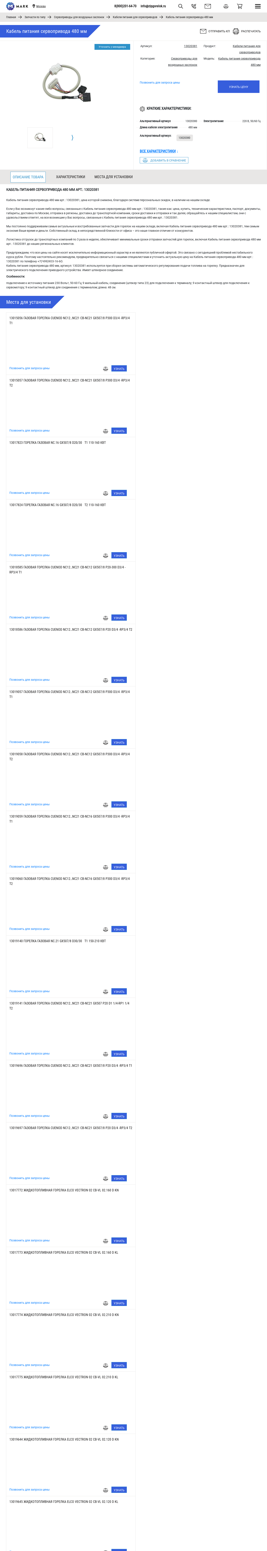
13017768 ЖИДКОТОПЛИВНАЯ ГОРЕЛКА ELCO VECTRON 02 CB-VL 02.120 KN (62, 941)
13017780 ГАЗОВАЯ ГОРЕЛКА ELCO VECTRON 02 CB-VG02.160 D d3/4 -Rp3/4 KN (191, 1253)
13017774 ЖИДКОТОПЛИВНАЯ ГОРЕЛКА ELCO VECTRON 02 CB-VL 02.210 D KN (64, 816)
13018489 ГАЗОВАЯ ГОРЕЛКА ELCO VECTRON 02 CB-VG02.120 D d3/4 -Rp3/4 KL (64, 1190)
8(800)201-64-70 (125, 6)
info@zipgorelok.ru (153, 6)
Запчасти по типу (35, 17)
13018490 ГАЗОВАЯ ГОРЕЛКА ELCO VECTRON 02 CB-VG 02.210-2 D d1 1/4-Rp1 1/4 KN (195, 1128)
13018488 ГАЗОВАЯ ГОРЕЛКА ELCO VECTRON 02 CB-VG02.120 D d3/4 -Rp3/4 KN (191, 1190)
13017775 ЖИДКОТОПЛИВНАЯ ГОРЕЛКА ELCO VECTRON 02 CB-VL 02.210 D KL (190, 816)
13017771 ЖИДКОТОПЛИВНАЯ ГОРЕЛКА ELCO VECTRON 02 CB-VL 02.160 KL (189, 1003)
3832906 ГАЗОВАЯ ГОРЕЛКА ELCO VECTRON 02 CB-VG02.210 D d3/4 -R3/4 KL (62, 1315)
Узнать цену (238, 87)
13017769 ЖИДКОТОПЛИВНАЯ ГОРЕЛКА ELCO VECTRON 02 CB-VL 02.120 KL (189, 941)
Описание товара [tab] (28, 177)
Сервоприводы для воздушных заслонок (79, 17)
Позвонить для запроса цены (160, 82)
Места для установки (113, 177)
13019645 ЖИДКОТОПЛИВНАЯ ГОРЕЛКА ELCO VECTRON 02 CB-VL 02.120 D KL (190, 879)
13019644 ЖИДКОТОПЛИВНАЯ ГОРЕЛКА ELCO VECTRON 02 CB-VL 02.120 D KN (64, 879)
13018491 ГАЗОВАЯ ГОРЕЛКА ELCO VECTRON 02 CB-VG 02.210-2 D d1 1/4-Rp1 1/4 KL (67, 1128)
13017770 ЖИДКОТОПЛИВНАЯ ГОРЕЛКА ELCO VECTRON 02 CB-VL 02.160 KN (62, 1003)
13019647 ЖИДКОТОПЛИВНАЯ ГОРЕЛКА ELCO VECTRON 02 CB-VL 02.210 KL (189, 1066)
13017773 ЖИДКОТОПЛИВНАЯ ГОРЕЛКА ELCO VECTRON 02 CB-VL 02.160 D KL (190, 754)
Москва (41, 6)
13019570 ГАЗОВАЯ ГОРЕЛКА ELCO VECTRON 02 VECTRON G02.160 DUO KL (61, 1377)
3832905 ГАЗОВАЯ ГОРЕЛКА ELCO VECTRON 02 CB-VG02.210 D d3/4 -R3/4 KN (189, 1315)
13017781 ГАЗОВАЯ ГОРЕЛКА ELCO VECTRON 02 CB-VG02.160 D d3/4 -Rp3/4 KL (64, 1253)
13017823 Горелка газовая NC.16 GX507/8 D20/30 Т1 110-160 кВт (57, 380)
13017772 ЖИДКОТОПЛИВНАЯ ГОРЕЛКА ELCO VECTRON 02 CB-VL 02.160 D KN (64, 754)
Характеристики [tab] (70, 177)
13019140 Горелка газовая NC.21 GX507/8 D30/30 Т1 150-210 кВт (57, 630)
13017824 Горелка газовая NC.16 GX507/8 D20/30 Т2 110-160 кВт (184, 380)
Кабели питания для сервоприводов (135, 17)
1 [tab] (134, 1537)
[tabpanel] (40, 137)
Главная (11, 17)
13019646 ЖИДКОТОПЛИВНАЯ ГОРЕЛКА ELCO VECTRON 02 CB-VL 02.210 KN (62, 1066)
